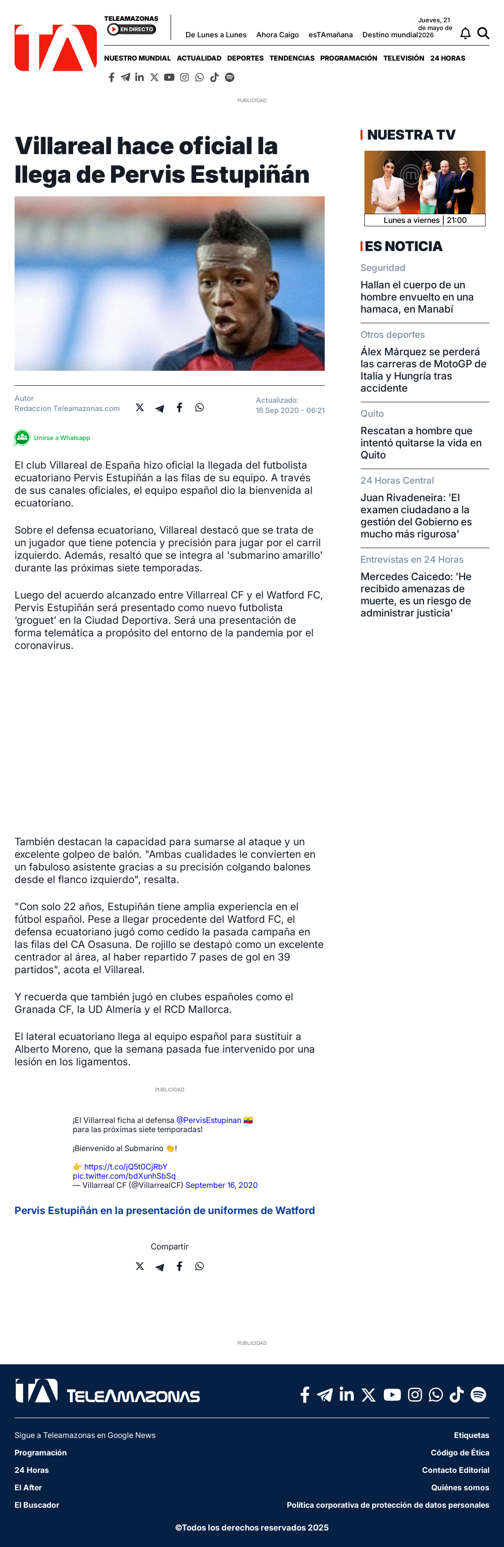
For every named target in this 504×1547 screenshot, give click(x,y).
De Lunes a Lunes (216, 34)
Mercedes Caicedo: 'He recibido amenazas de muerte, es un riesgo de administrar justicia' (416, 594)
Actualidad (199, 58)
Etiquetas (471, 1435)
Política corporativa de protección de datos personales (388, 1505)
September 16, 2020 (222, 1185)
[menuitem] (137, 58)
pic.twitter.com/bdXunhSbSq (124, 1176)
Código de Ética (460, 1452)
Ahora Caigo (277, 34)
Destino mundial (390, 34)
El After (28, 1487)
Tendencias (292, 58)
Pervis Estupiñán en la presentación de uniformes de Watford (165, 1210)
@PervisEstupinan (208, 1120)
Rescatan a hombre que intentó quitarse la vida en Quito (421, 443)
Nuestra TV (410, 134)
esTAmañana (331, 34)
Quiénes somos (460, 1487)
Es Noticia (404, 246)
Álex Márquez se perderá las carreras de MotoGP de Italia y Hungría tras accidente (424, 370)
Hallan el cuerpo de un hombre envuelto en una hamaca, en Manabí (417, 297)
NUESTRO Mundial (137, 58)
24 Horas (447, 58)
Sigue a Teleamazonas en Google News (85, 1435)
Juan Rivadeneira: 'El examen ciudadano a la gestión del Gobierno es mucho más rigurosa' (416, 515)
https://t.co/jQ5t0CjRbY (126, 1166)
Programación (349, 58)
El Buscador (37, 1505)
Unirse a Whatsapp (54, 437)
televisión (404, 58)
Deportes (245, 58)
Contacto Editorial (455, 1470)
